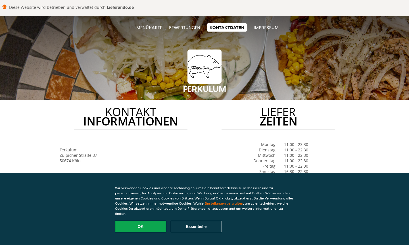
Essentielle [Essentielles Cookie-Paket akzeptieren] (196, 226)
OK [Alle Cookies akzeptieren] (141, 226)
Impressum (266, 27)
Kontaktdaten (227, 27)
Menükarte (149, 27)
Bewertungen (184, 27)
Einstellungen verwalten (223, 203)
